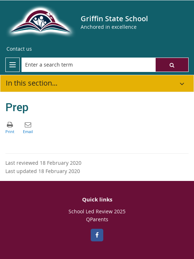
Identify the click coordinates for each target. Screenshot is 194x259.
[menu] (12, 65)
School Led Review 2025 (97, 211)
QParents (97, 219)
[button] (172, 65)
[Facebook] (97, 235)
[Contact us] (19, 49)
